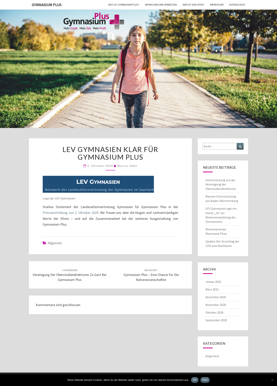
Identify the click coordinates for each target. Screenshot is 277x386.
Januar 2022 (213, 282)
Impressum (217, 4)
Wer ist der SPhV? (193, 4)
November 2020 (215, 305)
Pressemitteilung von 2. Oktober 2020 (70, 212)
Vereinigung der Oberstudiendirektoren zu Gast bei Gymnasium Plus (69, 275)
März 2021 (212, 289)
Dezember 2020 (215, 297)
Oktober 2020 (214, 312)
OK (195, 380)
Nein (205, 380)
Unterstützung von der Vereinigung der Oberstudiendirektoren (220, 184)
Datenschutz (237, 4)
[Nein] (272, 380)
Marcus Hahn (127, 165)
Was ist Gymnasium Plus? (123, 4)
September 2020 (216, 320)
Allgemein (55, 243)
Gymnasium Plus (46, 4)
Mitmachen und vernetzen (161, 4)
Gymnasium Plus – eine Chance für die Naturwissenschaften (151, 275)
